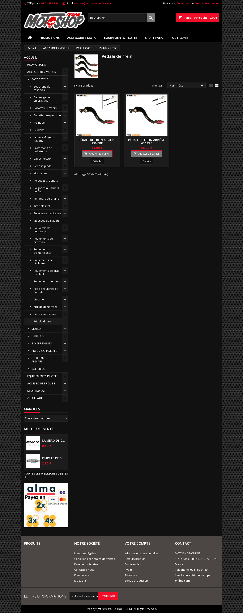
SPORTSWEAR (155, 38)
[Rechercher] (121, 17)
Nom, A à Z (187, 85)
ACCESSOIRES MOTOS (41, 72)
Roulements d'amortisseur (42, 251)
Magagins (80, 580)
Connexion (183, 3)
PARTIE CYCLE (39, 79)
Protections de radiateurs (43, 149)
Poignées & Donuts (46, 180)
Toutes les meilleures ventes (46, 475)
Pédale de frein (43, 321)
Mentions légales (85, 553)
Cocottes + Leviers (45, 108)
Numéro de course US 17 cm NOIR (54, 440)
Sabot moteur (42, 158)
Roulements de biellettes (43, 261)
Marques (32, 409)
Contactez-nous (84, 570)
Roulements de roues (47, 281)
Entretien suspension (47, 115)
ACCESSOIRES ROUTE (41, 383)
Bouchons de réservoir (42, 88)
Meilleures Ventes (39, 429)
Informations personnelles (142, 553)
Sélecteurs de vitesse (47, 213)
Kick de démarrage (45, 307)
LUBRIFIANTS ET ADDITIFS (41, 359)
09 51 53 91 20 (50, 3)
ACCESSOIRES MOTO (82, 38)
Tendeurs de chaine (46, 198)
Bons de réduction (136, 580)
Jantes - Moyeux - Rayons (44, 138)
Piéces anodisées (45, 314)
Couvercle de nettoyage (42, 229)
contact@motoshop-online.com (93, 3)
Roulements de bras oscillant (46, 272)
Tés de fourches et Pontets (45, 290)
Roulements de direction (43, 240)
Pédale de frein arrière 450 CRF (146, 141)
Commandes (133, 564)
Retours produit (135, 559)
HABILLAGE (38, 336)
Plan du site (81, 575)
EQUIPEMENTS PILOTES (120, 38)
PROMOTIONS (49, 38)
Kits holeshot (42, 206)
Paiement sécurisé (86, 564)
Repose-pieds (42, 166)
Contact (183, 543)
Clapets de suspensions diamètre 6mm (54, 458)
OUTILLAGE (180, 38)
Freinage (39, 122)
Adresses (131, 575)
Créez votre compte (207, 3)
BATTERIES (38, 369)
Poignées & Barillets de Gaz (46, 189)
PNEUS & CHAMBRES (44, 351)
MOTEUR (36, 329)
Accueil (30, 57)
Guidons (39, 130)
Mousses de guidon (46, 220)
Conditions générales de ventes (94, 559)
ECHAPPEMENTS (41, 343)
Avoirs (129, 570)
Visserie (39, 299)
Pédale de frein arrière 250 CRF (97, 141)
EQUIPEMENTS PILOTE (42, 376)
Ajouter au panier (97, 153)
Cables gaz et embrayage (42, 98)
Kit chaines (40, 173)
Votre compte (137, 543)
